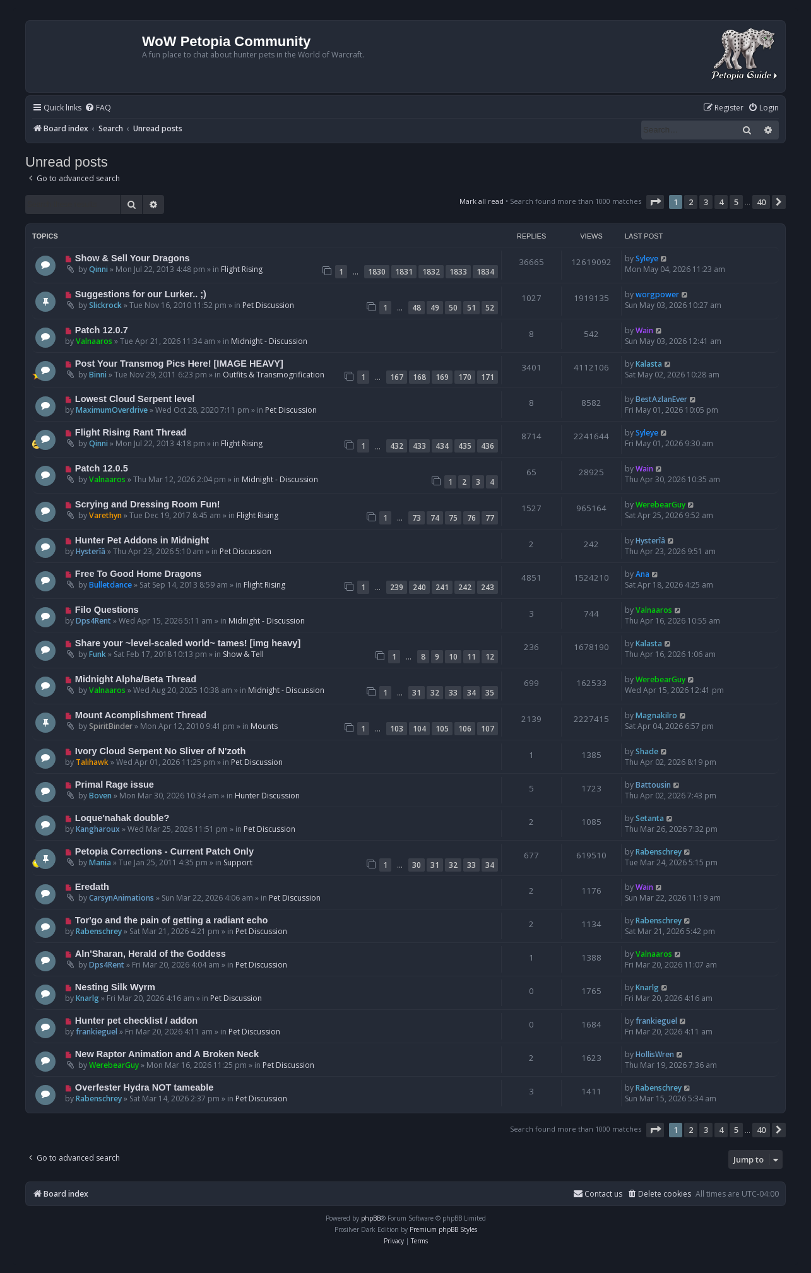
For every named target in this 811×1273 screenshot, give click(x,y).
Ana (642, 574)
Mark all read (481, 201)
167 (396, 377)
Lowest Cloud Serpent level (135, 399)
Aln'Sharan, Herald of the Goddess (150, 954)
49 (434, 307)
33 (453, 692)
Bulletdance (110, 584)
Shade (647, 751)
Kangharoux (98, 829)
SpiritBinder (111, 726)
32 (434, 692)
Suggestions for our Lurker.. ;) (140, 294)
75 (453, 517)
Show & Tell (243, 654)
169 (442, 377)
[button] (655, 202)
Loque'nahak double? (122, 818)
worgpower (657, 294)
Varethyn (105, 515)
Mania (100, 862)
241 (442, 587)
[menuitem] (98, 108)
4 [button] (721, 202)
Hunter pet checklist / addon (136, 1020)
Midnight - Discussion (269, 341)
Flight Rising (242, 269)
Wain (644, 330)
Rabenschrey (659, 851)
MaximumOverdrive (112, 410)
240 (419, 587)
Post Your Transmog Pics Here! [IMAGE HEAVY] (179, 363)
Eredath (92, 887)
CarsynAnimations (121, 897)
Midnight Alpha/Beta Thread (135, 679)
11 (471, 656)
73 (416, 517)
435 (464, 446)
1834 (485, 271)
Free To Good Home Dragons (138, 574)
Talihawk (92, 762)
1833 (458, 271)
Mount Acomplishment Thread (140, 715)
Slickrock (105, 305)
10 (453, 656)
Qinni (98, 269)
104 (419, 728)
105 (442, 728)
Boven (100, 795)
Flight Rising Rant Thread (131, 432)
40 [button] (761, 202)
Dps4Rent (93, 620)
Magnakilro (656, 715)
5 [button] (736, 202)
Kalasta (649, 363)
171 (487, 377)
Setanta (650, 818)
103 (396, 728)
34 (471, 692)
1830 (377, 271)
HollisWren (655, 1054)
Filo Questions (107, 610)
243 (487, 587)
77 (489, 517)
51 (471, 307)
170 (464, 377)
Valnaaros (94, 341)
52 (489, 307)
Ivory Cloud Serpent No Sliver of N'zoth (160, 751)
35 (489, 692)
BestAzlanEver (661, 399)
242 (464, 587)
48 (416, 307)
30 (416, 865)
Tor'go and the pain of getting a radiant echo (171, 920)
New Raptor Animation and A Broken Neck (167, 1054)
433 (419, 446)
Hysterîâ (90, 551)
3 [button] (706, 202)
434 (442, 446)
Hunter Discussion (267, 795)
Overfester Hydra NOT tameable (144, 1087)
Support (237, 862)
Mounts (264, 726)
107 (487, 728)
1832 (431, 271)
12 (489, 656)
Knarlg (87, 998)
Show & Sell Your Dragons (132, 258)
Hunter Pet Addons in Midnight (142, 540)
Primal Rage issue (114, 784)
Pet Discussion (268, 305)
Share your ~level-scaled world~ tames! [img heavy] (187, 643)
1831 (404, 271)
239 (396, 587)
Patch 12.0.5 (101, 468)
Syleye (647, 258)
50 (453, 307)
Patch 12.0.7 (101, 330)
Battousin (653, 784)
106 (464, 728)
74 (434, 517)
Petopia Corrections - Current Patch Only (164, 851)
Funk (97, 654)
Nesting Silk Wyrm (115, 987)
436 (487, 446)
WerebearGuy (660, 504)
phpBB (371, 1218)
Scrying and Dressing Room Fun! (147, 504)
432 (396, 446)
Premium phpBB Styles (443, 1229)
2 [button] (691, 202)
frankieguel (96, 1031)
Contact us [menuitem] (597, 1193)
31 (416, 692)
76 (471, 517)
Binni (98, 374)
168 (419, 377)
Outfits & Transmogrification (273, 374)
